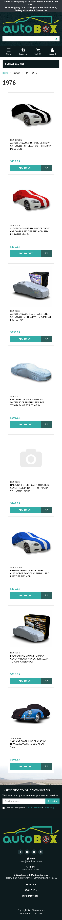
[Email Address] (23, 801)
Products (23, 51)
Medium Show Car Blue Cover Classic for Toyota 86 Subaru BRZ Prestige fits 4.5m (29, 573)
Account (52, 51)
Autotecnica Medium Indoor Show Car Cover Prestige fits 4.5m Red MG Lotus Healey (30, 231)
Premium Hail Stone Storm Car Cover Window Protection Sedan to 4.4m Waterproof (29, 658)
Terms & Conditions (33, 808)
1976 (34, 73)
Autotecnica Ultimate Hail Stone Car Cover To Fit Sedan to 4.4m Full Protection (30, 316)
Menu (8, 51)
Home (5, 73)
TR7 (26, 73)
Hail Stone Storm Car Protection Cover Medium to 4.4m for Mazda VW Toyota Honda (29, 487)
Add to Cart (26, 167)
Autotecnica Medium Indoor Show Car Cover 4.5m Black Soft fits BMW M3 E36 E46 (31, 145)
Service (31, 884)
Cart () (37, 51)
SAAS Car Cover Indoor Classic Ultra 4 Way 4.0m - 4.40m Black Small (27, 744)
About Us (31, 890)
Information (31, 896)
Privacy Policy (49, 808)
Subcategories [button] (14, 63)
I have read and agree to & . (28, 808)
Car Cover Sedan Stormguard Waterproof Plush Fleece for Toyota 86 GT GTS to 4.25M (27, 402)
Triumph (16, 73)
